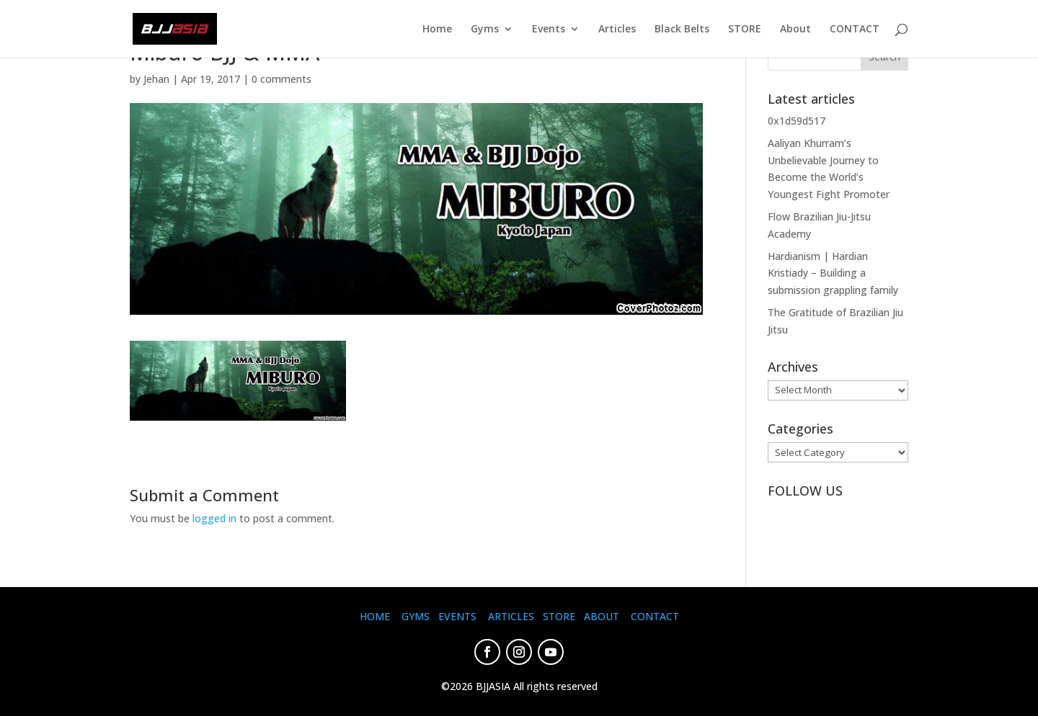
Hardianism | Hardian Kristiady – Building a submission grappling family (833, 273)
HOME (375, 616)
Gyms (485, 29)
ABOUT (601, 616)
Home (437, 29)
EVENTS (457, 616)
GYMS (416, 616)
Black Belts (682, 29)
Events (548, 29)
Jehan (156, 79)
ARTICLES (511, 616)
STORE (744, 29)
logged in (214, 518)
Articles (617, 29)
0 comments (281, 79)
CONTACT (854, 29)
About (795, 29)
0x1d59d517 (796, 120)
